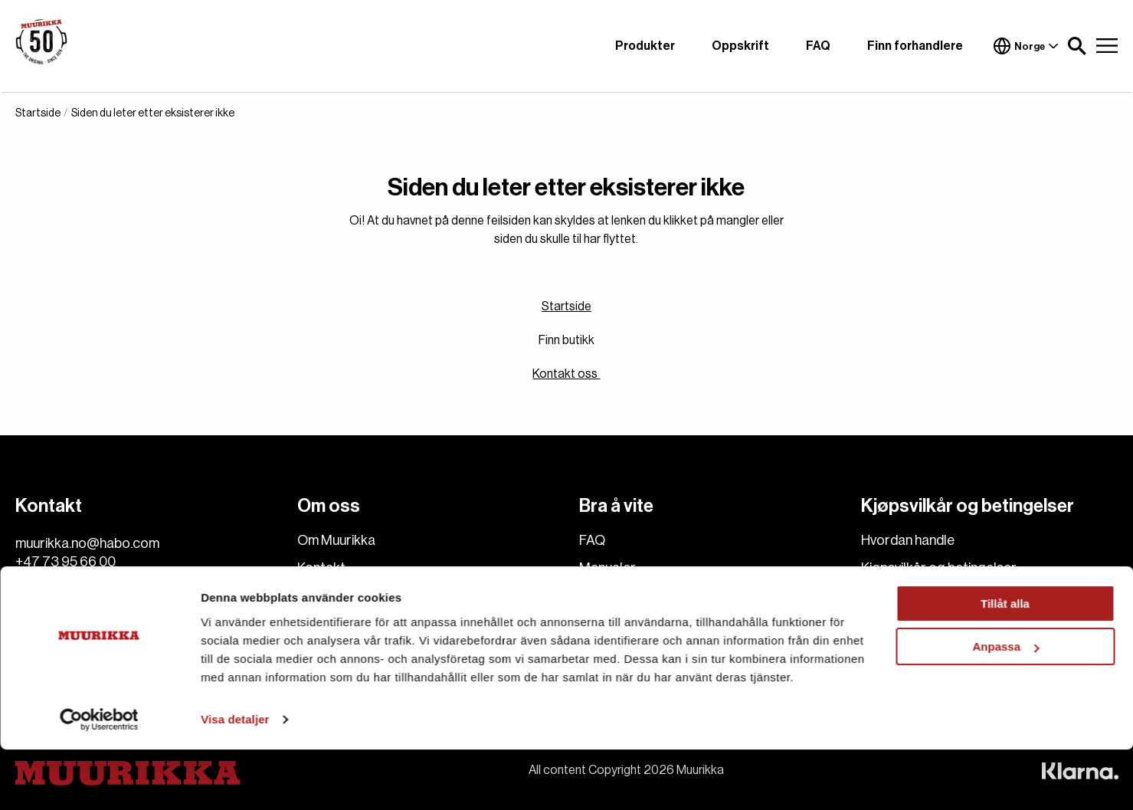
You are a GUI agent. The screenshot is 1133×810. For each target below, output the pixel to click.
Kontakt (321, 568)
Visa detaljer (235, 779)
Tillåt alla (1005, 664)
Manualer (607, 568)
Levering (887, 595)
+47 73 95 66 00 (65, 562)
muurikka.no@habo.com (87, 543)
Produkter (645, 46)
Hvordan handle (908, 540)
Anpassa (1005, 706)
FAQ (818, 46)
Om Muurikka (336, 540)
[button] (1077, 46)
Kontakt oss (566, 374)
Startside (566, 306)
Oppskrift (740, 46)
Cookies (322, 623)
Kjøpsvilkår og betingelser (939, 568)
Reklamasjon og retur (925, 623)
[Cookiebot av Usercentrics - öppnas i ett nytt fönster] (99, 780)
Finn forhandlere (915, 46)
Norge (1026, 46)
